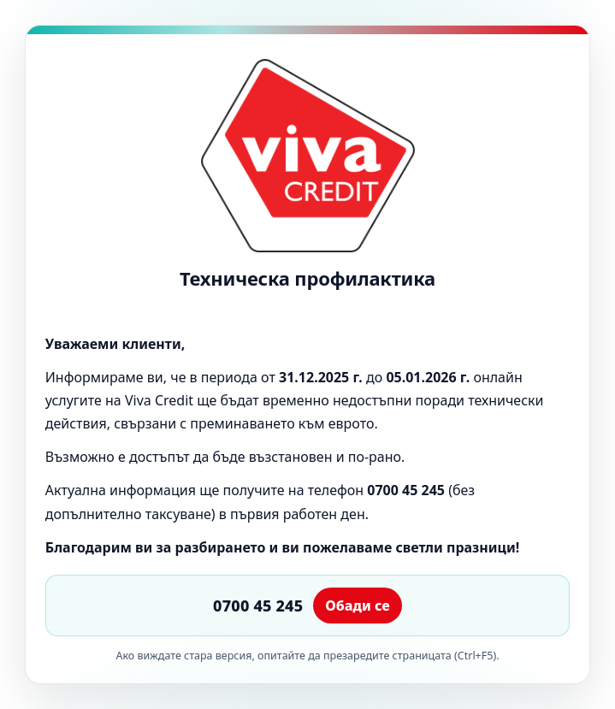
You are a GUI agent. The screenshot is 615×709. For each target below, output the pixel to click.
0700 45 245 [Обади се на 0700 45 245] (258, 605)
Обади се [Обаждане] (357, 605)
